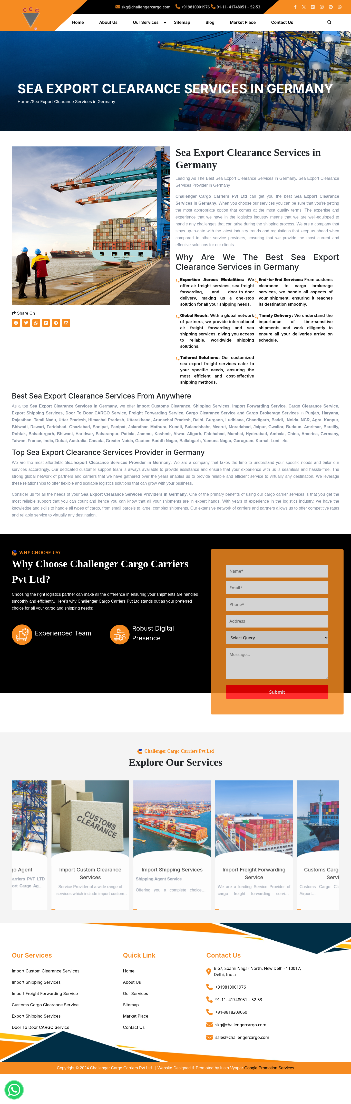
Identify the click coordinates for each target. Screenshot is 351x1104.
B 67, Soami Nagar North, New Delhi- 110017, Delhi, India (257, 1003)
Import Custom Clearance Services (46, 1002)
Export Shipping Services (36, 1047)
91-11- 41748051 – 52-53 (219, 6)
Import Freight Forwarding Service (45, 1024)
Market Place (244, 23)
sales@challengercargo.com (242, 1068)
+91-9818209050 (231, 1043)
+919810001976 (191, 6)
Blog (211, 23)
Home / (24, 118)
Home (79, 23)
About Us (109, 23)
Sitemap (183, 23)
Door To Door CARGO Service (40, 1058)
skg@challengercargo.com (158, 6)
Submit (298, 723)
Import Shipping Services (36, 1013)
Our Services (147, 23)
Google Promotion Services (269, 1099)
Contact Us (283, 23)
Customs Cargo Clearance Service (45, 1036)
